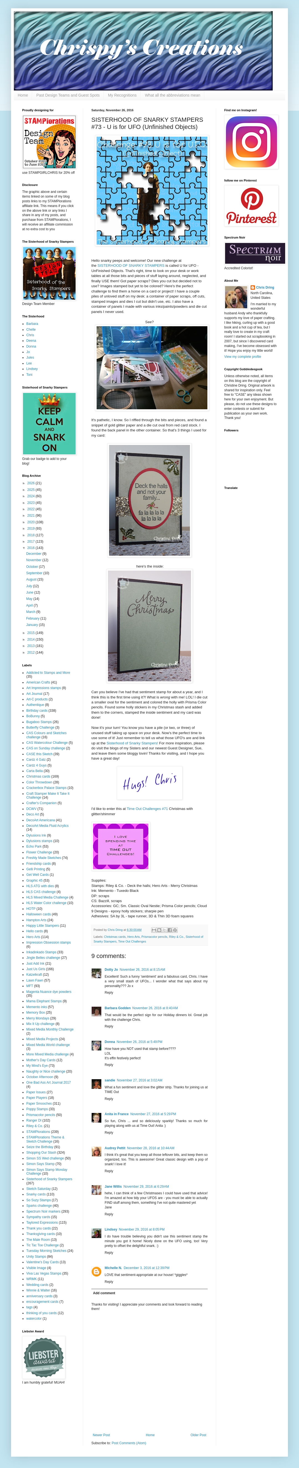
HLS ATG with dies (40, 886)
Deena (31, 341)
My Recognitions (122, 95)
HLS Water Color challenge (46, 903)
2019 (31, 528)
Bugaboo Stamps (39, 722)
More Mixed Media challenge (47, 1054)
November (34, 560)
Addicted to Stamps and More (48, 673)
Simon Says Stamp (40, 1164)
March (31, 612)
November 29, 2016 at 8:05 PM (141, 1229)
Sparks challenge (39, 1206)
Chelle (31, 330)
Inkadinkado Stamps (41, 952)
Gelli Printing (35, 869)
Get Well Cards (37, 875)
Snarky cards (36, 1194)
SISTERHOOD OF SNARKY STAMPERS (130, 265)
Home (23, 95)
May (29, 599)
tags (29, 1307)
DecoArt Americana (40, 820)
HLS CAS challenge (41, 892)
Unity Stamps (36, 1257)
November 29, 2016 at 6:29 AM (146, 1187)
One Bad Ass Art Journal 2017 (48, 1082)
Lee (29, 363)
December (34, 554)
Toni (29, 375)
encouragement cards (42, 1302)
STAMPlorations (38, 1132)
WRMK (31, 1279)
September (34, 573)
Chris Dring (265, 287)
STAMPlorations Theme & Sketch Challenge (45, 1139)
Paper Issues (36, 1092)
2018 (31, 535)
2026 (31, 483)
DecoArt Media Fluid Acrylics (47, 826)
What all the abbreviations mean (172, 95)
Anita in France (117, 1114)
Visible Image (36, 1268)
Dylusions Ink (36, 835)
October (32, 567)
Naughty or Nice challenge (45, 1071)
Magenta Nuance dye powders (48, 992)
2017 (31, 541)
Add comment (104, 1293)
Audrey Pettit (115, 1148)
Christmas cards (115, 936)
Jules (30, 357)
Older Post (198, 1435)
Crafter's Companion (41, 803)
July (29, 586)
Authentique (35, 705)
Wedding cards (37, 1285)
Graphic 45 (34, 880)
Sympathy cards (38, 1217)
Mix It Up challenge (40, 1024)
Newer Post (101, 1435)
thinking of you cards (41, 1313)
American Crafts (38, 682)
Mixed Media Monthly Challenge (50, 1029)
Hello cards (34, 931)
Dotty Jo (111, 970)
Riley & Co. (176, 936)
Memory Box (35, 1012)
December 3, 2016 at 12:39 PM (146, 1268)
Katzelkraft (34, 975)
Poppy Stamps (37, 1109)
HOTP (30, 909)
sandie (110, 1080)
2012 (31, 652)
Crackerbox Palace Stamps (46, 788)
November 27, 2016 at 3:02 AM (139, 1080)
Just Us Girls (35, 969)
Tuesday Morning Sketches (46, 1251)
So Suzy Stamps (38, 1200)
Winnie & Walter (38, 1290)
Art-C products (37, 699)
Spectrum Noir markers (43, 1211)
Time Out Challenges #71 (147, 809)
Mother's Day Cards (41, 1060)
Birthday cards (37, 711)
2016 (31, 548)
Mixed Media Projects (42, 1039)
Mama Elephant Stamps (44, 1001)
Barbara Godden (118, 1008)
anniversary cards (39, 1296)
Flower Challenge (39, 852)
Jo (28, 352)
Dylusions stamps (39, 841)
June (30, 592)
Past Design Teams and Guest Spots (68, 95)
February (33, 618)
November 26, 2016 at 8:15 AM (142, 970)
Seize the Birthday (39, 1147)
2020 (31, 522)
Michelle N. (113, 1268)
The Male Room (38, 1240)
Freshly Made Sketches (43, 858)
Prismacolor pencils (154, 936)
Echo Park (34, 846)
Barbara (32, 324)
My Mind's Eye (37, 1066)
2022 (31, 509)
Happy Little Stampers (42, 926)
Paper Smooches (39, 1103)
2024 (31, 496)
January (32, 625)
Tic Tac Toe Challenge (42, 1245)
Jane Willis (113, 1187)
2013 (31, 646)
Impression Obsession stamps (48, 942)
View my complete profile (242, 357)
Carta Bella (34, 771)
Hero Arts (133, 936)
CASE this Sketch (39, 754)
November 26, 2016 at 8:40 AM (155, 1008)
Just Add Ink (35, 963)
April (29, 605)
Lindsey (111, 1229)
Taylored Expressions (42, 1222)
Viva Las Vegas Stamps (43, 1273)
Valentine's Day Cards (42, 1262)
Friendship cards (38, 864)
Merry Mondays (37, 1018)
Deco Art (32, 814)
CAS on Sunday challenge (45, 748)
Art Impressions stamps (43, 688)
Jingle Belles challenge (43, 958)
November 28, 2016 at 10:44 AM (150, 1148)
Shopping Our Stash (41, 1152)
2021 (31, 515)
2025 (31, 490)
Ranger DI (34, 1120)
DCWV (31, 809)
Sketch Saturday (38, 1189)
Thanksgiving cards (40, 1234)
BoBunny (33, 716)
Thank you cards (38, 1228)
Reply (109, 993)
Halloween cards (38, 914)
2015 (31, 633)
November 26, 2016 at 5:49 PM (139, 1042)
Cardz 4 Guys (36, 765)
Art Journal (34, 694)
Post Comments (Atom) (129, 1443)
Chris (30, 335)
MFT (29, 986)
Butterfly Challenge (40, 727)
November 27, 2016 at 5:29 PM (153, 1114)
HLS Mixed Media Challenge (47, 897)
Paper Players (36, 1098)
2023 (31, 503)
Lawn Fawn (34, 980)
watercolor (34, 1319)
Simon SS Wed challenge (45, 1158)
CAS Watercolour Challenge (47, 743)
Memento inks (36, 1007)
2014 (31, 639)
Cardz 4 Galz (36, 760)
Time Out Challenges (132, 941)
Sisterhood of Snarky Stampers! (132, 743)
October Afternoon (39, 1077)
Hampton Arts (36, 920)
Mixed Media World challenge (48, 1045)
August (31, 579)
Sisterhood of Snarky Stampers (49, 1179)
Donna (110, 1042)
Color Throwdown (39, 782)
